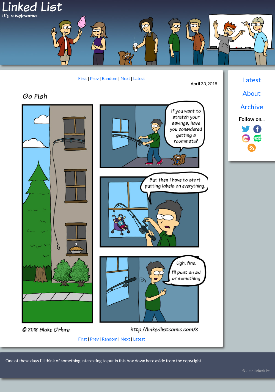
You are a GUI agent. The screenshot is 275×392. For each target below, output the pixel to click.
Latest (251, 80)
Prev (94, 78)
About (252, 93)
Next (125, 78)
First (82, 78)
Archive (251, 107)
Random (109, 78)
